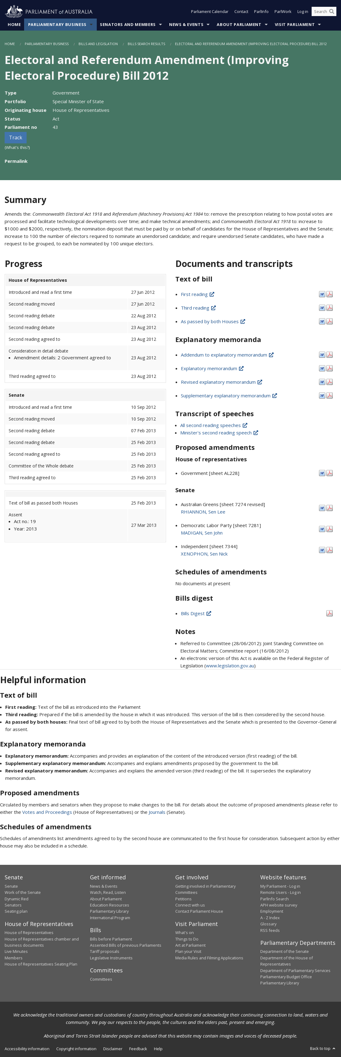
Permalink (16, 161)
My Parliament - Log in (280, 886)
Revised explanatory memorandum (222, 382)
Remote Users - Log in (280, 892)
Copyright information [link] (76, 1048)
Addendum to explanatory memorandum (227, 355)
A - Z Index (270, 917)
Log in (302, 12)
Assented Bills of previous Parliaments (125, 945)
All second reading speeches (214, 425)
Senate (11, 886)
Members (14, 958)
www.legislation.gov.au (230, 665)
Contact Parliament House (199, 911)
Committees (101, 979)
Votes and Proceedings (47, 812)
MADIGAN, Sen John (202, 533)
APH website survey (278, 905)
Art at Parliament (190, 945)
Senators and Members (128, 24)
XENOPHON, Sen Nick (204, 554)
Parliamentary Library (109, 911)
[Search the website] (324, 11)
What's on (184, 932)
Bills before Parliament (111, 939)
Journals (158, 812)
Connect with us (190, 905)
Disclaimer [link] (112, 1048)
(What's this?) (17, 147)
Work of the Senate (23, 892)
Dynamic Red (16, 899)
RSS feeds (270, 930)
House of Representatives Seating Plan (41, 964)
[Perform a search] (331, 11)
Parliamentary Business (57, 24)
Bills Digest (196, 613)
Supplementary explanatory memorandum (229, 395)
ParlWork (283, 12)
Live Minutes (16, 951)
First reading (198, 294)
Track (15, 137)
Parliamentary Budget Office (286, 976)
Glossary (268, 924)
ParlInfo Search (274, 899)
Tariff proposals (104, 951)
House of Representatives (29, 932)
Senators (13, 905)
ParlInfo (261, 12)
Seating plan (16, 911)
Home (14, 24)
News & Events (186, 24)
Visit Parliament (295, 24)
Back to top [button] (323, 1048)
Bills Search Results (146, 43)
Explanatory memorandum (212, 368)
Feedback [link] (138, 1048)
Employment (271, 911)
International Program (110, 917)
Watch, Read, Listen (108, 892)
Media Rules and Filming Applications (209, 958)
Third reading (198, 308)
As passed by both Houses (213, 321)
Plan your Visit (188, 951)
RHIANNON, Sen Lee (203, 512)
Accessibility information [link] (27, 1048)
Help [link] (158, 1048)
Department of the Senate (284, 951)
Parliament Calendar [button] (209, 12)
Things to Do (186, 939)
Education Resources (109, 905)
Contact (241, 12)
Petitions (183, 899)
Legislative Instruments (111, 958)
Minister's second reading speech (219, 432)
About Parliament (239, 24)
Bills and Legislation (98, 43)
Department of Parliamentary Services (295, 970)
